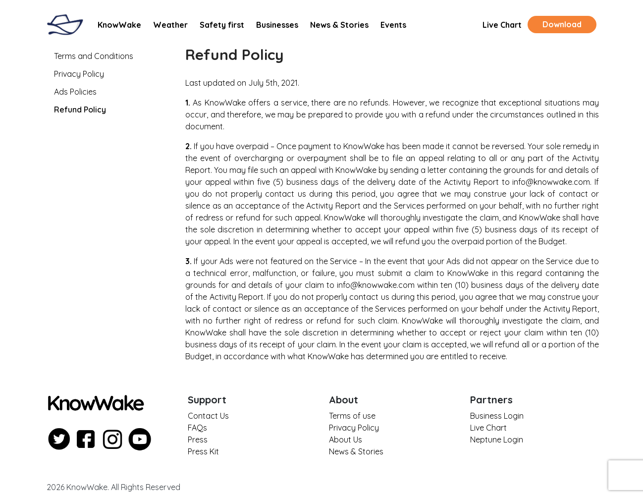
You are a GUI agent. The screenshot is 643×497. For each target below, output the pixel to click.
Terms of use (352, 416)
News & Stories (339, 25)
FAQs (197, 428)
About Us (345, 439)
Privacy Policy (79, 74)
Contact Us (208, 416)
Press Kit (203, 451)
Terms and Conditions (93, 56)
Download (562, 24)
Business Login (497, 416)
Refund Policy (80, 109)
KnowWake (119, 25)
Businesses (277, 25)
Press (198, 439)
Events (393, 25)
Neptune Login (496, 439)
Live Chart (502, 25)
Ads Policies (75, 92)
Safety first (222, 25)
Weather (170, 25)
